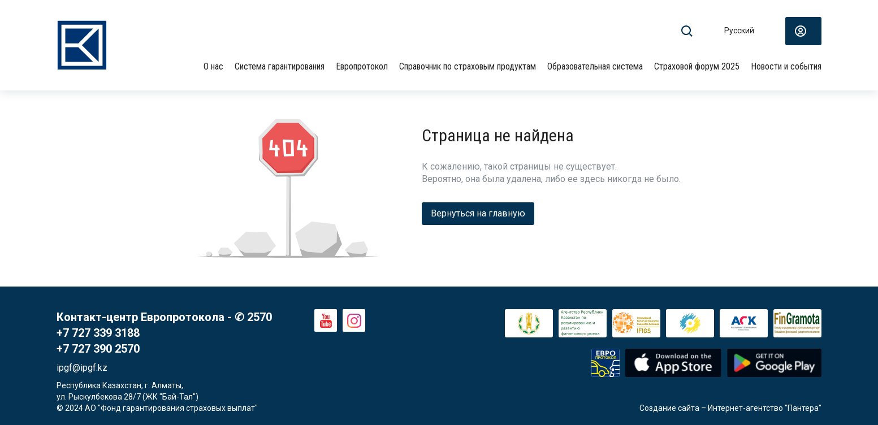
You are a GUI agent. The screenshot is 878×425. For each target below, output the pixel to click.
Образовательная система (595, 66)
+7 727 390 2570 (98, 348)
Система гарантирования (280, 66)
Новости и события (786, 66)
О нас (213, 66)
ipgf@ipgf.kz (82, 367)
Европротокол (362, 66)
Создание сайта (669, 408)
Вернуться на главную (478, 213)
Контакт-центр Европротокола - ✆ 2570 (164, 317)
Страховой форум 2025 (696, 66)
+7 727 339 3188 (98, 333)
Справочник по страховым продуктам (467, 66)
